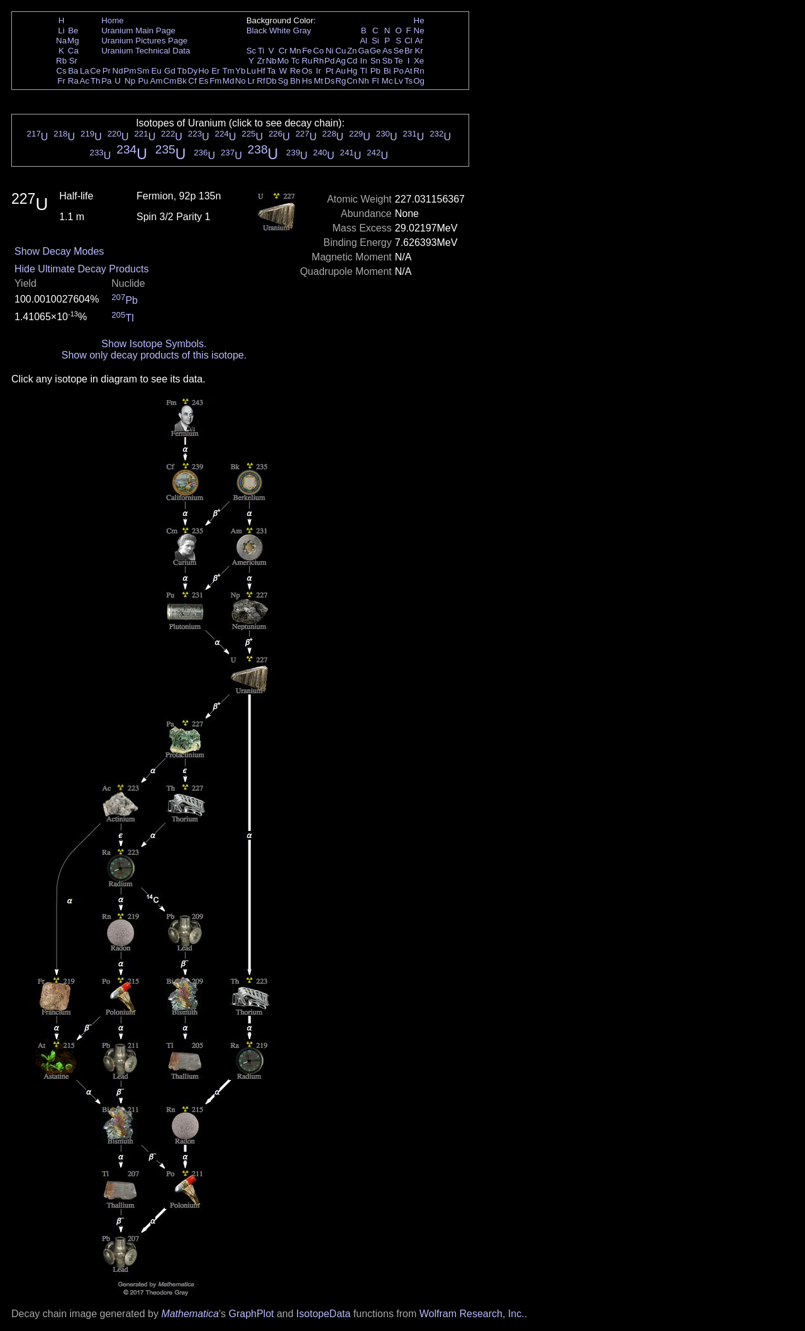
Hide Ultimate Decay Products (81, 269)
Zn (352, 50)
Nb (271, 60)
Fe (307, 50)
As (387, 50)
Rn (419, 70)
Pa (106, 81)
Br (408, 50)
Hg (352, 70)
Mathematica (190, 1313)
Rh (318, 60)
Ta (271, 70)
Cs (61, 70)
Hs (307, 81)
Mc (387, 81)
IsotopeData (323, 1313)
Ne (419, 30)
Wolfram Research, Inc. (472, 1313)
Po (399, 70)
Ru (307, 60)
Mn (295, 50)
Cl (408, 40)
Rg (340, 81)
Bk (182, 81)
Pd (330, 60)
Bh (295, 81)
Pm (130, 70)
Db (271, 81)
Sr (73, 60)
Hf (261, 70)
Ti (261, 50)
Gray (302, 30)
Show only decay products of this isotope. (154, 355)
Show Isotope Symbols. (153, 343)
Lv (398, 81)
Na (61, 40)
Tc (295, 60)
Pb (375, 70)
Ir (318, 70)
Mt (318, 81)
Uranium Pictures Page (144, 40)
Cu (340, 50)
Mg (73, 40)
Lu (251, 70)
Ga (363, 50)
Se (399, 50)
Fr (61, 81)
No (240, 81)
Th (96, 81)
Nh (363, 81)
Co (318, 50)
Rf (261, 81)
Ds (330, 81)
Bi (387, 70)
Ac (85, 81)
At (408, 70)
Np (130, 81)
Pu (143, 81)
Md (229, 81)
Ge (375, 50)
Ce (95, 70)
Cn (352, 81)
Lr (251, 81)
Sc (252, 50)
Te (398, 60)
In (363, 60)
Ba (73, 70)
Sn (375, 60)
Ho (203, 70)
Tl (363, 70)
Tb (182, 70)
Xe (419, 60)
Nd (118, 70)
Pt (330, 70)
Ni (330, 50)
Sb (387, 60)
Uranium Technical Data (145, 50)
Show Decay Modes (59, 251)
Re (295, 70)
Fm (215, 81)
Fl (375, 81)
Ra (73, 81)
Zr (261, 60)
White (280, 30)
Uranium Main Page (138, 30)
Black (257, 30)
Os (307, 70)
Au (340, 70)
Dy (192, 70)
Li (61, 30)
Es (204, 81)
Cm (170, 81)
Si (375, 40)
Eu (156, 70)
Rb (61, 60)
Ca (73, 50)
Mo (283, 60)
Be (73, 30)
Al (363, 40)
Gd (169, 70)
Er (215, 70)
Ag (340, 60)
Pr (107, 70)
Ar (418, 40)
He (419, 20)
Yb (240, 70)
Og (419, 81)
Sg (283, 81)
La (84, 70)
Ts (408, 81)
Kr (418, 50)
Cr (283, 50)
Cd (352, 60)
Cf (192, 81)
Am (156, 81)
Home (112, 20)
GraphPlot (251, 1313)
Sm (143, 70)
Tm (228, 70)
